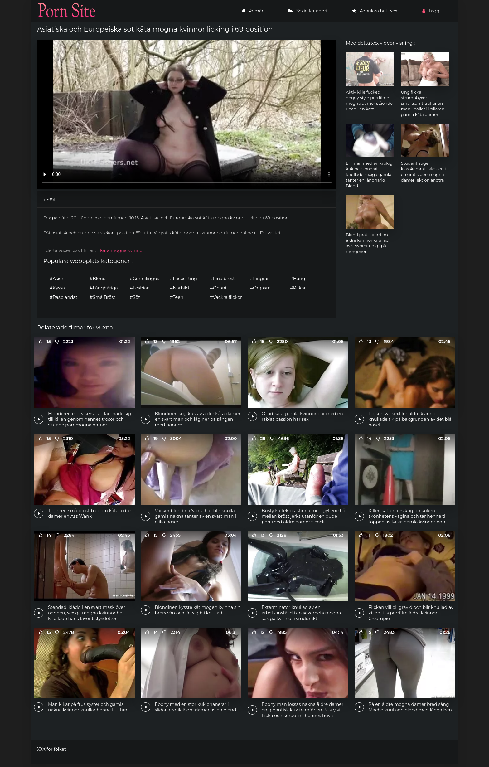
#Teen (176, 297)
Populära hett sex (374, 11)
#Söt (135, 297)
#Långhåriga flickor (108, 288)
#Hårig (297, 278)
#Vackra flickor (226, 297)
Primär (252, 11)
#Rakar (298, 288)
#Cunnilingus (144, 278)
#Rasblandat (63, 297)
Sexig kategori (307, 11)
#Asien (57, 278)
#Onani (218, 288)
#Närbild (179, 288)
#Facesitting (183, 278)
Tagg (430, 11)
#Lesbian (140, 288)
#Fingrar (259, 278)
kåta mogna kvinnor (122, 250)
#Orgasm (260, 288)
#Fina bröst (222, 278)
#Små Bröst (102, 297)
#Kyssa (57, 288)
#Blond (98, 278)
